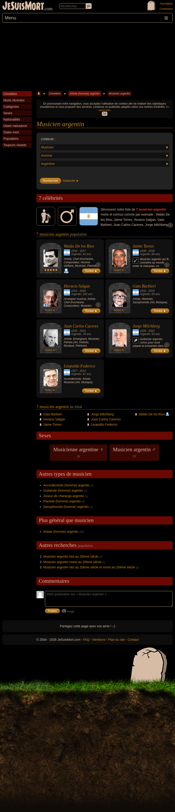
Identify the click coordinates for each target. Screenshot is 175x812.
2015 (83, 330)
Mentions (98, 639)
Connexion (166, 9)
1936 (74, 330)
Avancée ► (71, 180)
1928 (143, 330)
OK (104, 113)
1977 (83, 251)
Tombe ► (91, 271)
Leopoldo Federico (79, 366)
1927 (74, 370)
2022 (151, 330)
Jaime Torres (143, 246)
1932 (143, 291)
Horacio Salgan (77, 286)
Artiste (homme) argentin (84, 93)
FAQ (86, 639)
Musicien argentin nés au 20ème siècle (70, 556)
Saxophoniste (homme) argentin (66, 507)
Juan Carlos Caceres (81, 326)
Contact (133, 639)
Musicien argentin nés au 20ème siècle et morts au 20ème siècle (89, 567)
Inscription (166, 3)
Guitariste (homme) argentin (63, 490)
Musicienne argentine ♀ (78, 452)
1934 (74, 251)
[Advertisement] (87, 57)
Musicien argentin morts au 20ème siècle (72, 562)
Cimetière (55, 93)
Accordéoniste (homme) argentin (66, 485)
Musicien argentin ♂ (134, 452)
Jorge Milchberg (146, 326)
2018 (151, 251)
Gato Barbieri (144, 286)
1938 (143, 251)
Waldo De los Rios (79, 246)
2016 (83, 291)
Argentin (76, 254)
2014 (83, 370)
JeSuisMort (23, 6)
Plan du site (116, 639)
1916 (74, 291)
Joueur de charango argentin (63, 496)
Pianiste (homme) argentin (62, 501)
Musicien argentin (119, 93)
